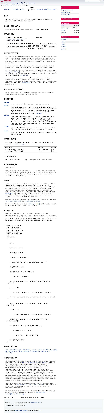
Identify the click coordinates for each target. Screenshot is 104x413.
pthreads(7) (45, 351)
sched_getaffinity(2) (33, 201)
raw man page (65, 14)
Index (6, 3)
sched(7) (8, 353)
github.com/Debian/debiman (20, 410)
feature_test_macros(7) (15, 39)
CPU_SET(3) (24, 75)
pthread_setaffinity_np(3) (14, 9)
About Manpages (14, 3)
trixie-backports (65, 28)
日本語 (63, 44)
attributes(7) (18, 144)
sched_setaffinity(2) (13, 72)
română (63, 46)
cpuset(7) (39, 114)
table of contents (67, 19)
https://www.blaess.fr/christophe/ (34, 363)
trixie (6, 5)
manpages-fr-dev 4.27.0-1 (35, 402)
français (63, 42)
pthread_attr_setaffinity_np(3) (45, 350)
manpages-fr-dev (12, 5)
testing (63, 30)
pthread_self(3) (11, 351)
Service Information (29, 3)
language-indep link (67, 10)
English (63, 39)
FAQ (21, 3)
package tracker (65, 12)
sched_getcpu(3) (25, 351)
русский (63, 49)
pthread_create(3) (34, 204)
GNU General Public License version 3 (31, 385)
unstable (63, 33)
